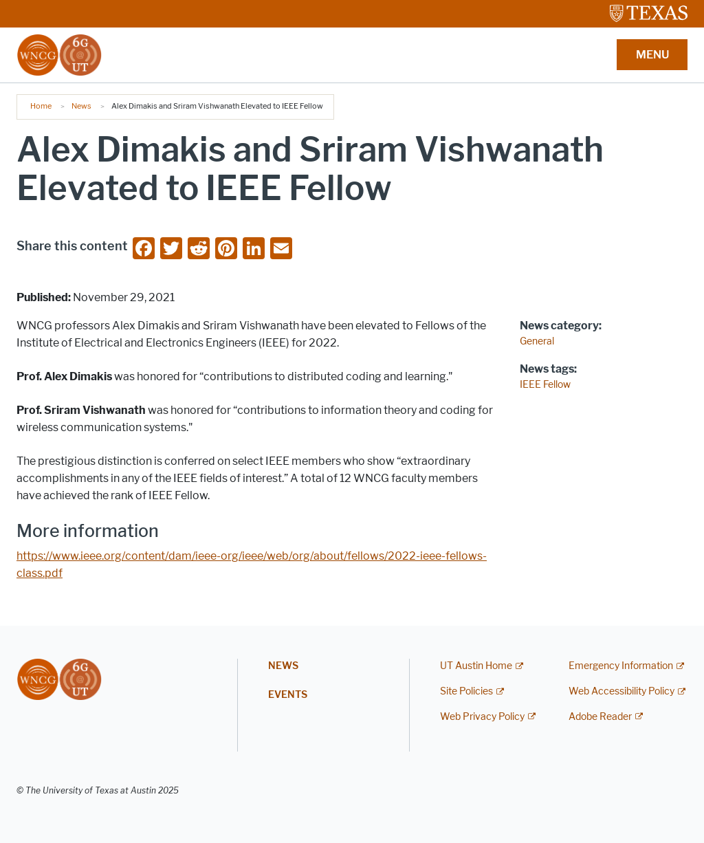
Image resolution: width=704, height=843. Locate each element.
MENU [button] (652, 54)
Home (41, 106)
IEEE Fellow (545, 385)
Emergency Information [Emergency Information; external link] (621, 666)
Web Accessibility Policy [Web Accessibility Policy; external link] (621, 691)
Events (287, 695)
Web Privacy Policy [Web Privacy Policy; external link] (482, 717)
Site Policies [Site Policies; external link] (466, 691)
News (81, 106)
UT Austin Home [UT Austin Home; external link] (476, 666)
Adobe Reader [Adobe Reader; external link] (600, 717)
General (537, 341)
